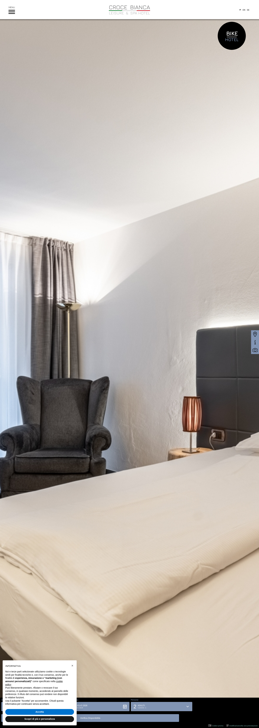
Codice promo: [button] (216, 726)
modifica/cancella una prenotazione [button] (242, 726)
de (248, 10)
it (240, 10)
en (244, 10)
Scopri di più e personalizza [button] (39, 719)
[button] (97, 717)
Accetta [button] (40, 712)
